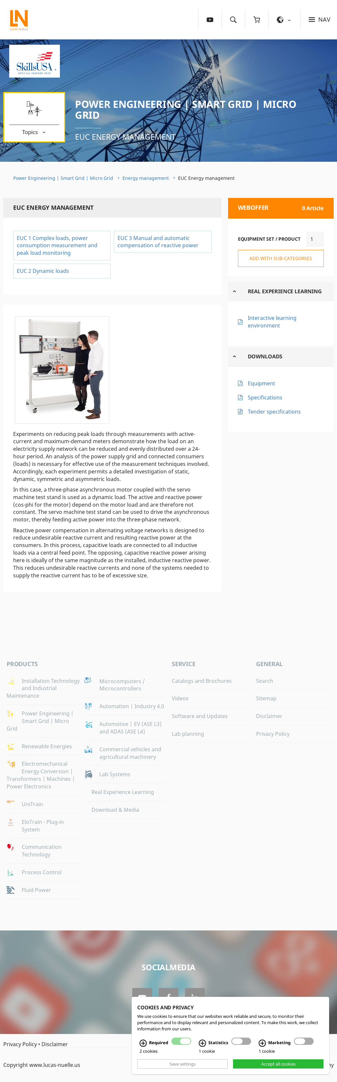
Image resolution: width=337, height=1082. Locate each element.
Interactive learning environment (272, 321)
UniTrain (32, 804)
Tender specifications (274, 411)
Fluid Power (36, 890)
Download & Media (115, 809)
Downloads (265, 356)
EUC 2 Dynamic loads (43, 271)
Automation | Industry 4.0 (131, 706)
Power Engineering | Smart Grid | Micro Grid (186, 109)
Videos (180, 698)
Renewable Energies (47, 746)
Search (264, 681)
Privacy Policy (273, 733)
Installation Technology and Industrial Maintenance (43, 688)
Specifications (265, 397)
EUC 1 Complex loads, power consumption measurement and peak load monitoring (57, 245)
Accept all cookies (278, 1064)
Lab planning (188, 733)
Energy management (145, 178)
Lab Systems (114, 774)
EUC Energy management (125, 137)
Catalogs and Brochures (202, 681)
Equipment (261, 383)
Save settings (182, 1064)
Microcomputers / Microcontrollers (122, 685)
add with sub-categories (280, 258)
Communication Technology (42, 850)
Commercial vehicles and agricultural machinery (130, 753)
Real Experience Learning (285, 291)
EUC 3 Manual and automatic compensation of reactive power (157, 241)
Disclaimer (269, 716)
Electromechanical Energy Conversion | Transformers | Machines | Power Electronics (41, 775)
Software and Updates (200, 716)
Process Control (42, 872)
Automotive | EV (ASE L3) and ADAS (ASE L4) (130, 727)
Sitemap (266, 698)
